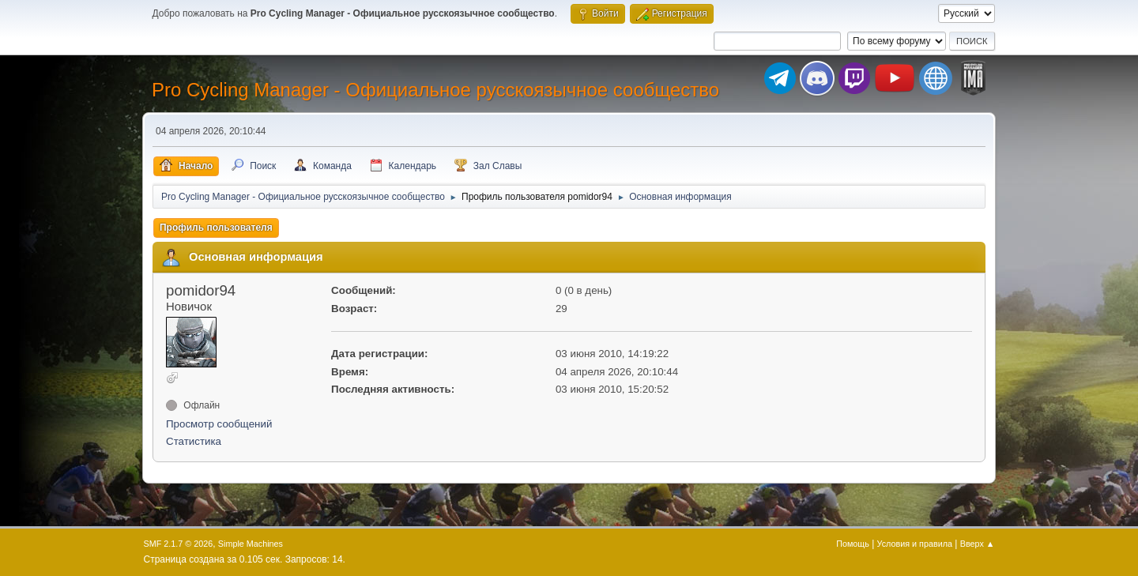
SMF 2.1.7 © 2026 (178, 543)
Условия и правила (914, 543)
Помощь (852, 543)
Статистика (193, 441)
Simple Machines (250, 543)
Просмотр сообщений (219, 424)
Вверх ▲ (977, 543)
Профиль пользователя (216, 227)
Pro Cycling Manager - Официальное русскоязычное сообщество (435, 89)
